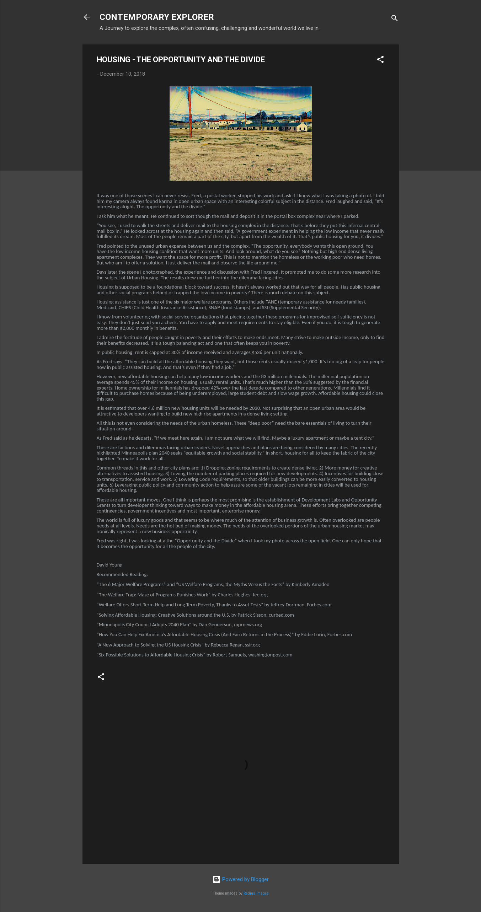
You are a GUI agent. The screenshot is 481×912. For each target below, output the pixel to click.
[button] (380, 60)
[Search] (394, 19)
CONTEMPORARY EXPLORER (157, 17)
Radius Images (256, 893)
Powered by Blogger (240, 879)
